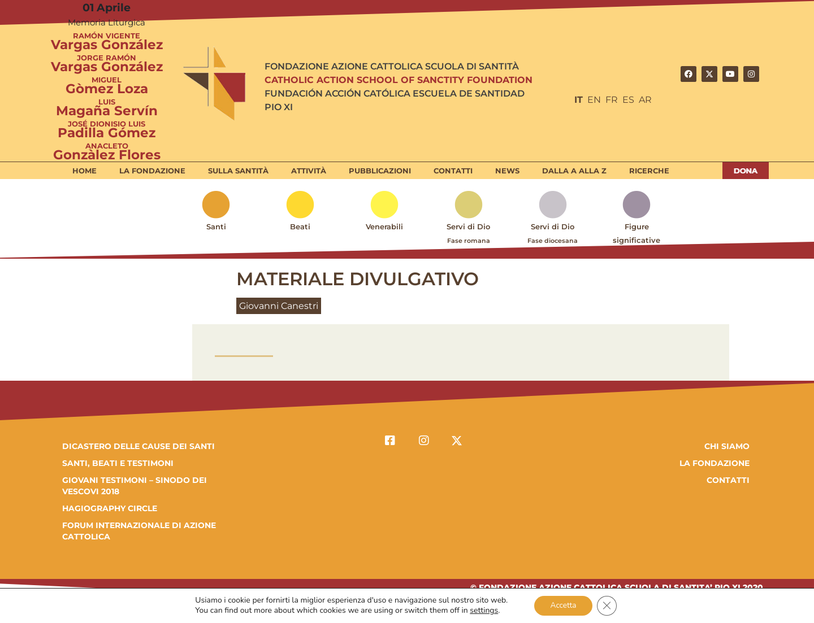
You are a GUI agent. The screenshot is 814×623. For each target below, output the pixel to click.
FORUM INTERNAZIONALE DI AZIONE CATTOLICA (139, 531)
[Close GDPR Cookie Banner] (608, 605)
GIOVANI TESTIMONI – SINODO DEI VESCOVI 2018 (134, 485)
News (507, 170)
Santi (216, 226)
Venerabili (384, 226)
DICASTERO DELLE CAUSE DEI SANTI (138, 446)
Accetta (562, 605)
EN (594, 99)
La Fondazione (152, 170)
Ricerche (649, 170)
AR (645, 99)
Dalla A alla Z (574, 170)
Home (84, 170)
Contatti (453, 170)
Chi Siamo (727, 446)
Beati (300, 226)
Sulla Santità (238, 170)
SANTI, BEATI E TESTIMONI (118, 463)
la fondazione (714, 463)
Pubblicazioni (380, 170)
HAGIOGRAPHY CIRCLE (109, 508)
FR (611, 99)
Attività (308, 170)
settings (482, 610)
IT (578, 99)
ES (628, 99)
